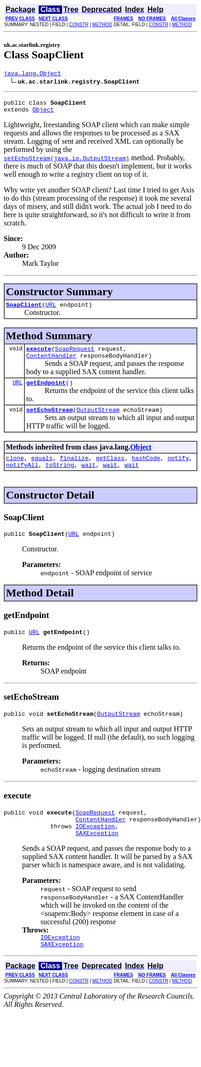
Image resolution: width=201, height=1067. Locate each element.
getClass (110, 470)
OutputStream (98, 420)
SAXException (97, 856)
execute (39, 355)
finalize (74, 470)
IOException (95, 848)
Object (43, 113)
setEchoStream (49, 420)
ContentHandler (51, 363)
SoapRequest (74, 355)
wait (88, 478)
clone (15, 470)
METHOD (102, 24)
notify (178, 470)
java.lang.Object (32, 74)
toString (60, 478)
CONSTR (78, 24)
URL (51, 310)
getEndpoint (46, 392)
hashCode (146, 470)
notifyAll (22, 478)
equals (42, 470)
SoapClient (24, 310)
